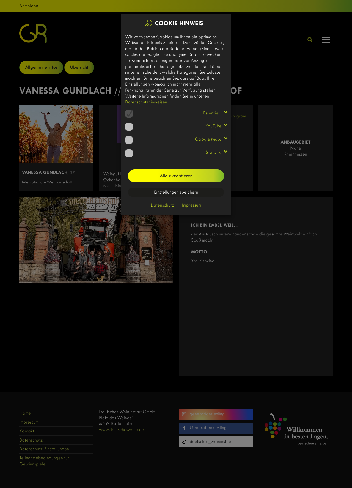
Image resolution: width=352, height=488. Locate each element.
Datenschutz (162, 205)
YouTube (213, 125)
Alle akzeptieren (176, 175)
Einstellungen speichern (176, 192)
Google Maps (208, 139)
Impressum (191, 205)
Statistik (214, 152)
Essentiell (212, 113)
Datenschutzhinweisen (146, 102)
